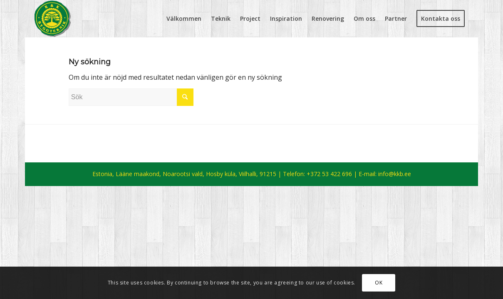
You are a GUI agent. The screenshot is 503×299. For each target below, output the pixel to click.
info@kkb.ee (394, 174)
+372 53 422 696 (329, 174)
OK (378, 282)
